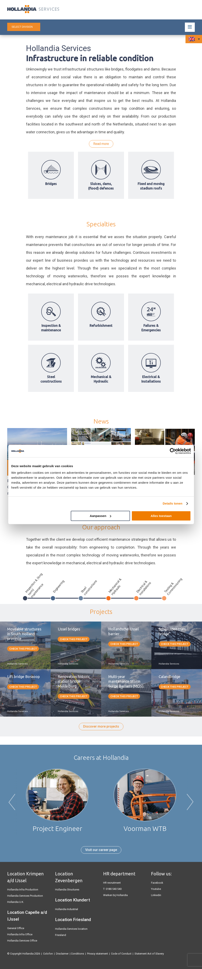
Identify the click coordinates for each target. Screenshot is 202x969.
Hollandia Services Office (22, 940)
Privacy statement (97, 953)
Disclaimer (62, 953)
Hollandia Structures (67, 889)
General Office (15, 928)
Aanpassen (100, 516)
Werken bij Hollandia (115, 895)
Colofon (48, 953)
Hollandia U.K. (15, 901)
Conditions (77, 953)
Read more (101, 144)
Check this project (23, 648)
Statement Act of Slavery (149, 953)
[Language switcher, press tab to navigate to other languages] (193, 39)
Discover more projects (101, 726)
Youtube (156, 888)
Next (190, 803)
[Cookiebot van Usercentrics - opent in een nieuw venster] (173, 451)
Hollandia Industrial (66, 909)
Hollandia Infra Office (19, 934)
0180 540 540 (114, 888)
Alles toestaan (161, 516)
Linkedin (156, 895)
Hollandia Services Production (25, 895)
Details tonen (172, 503)
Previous (12, 803)
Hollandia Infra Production (22, 889)
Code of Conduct (121, 953)
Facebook (157, 882)
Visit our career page (101, 850)
